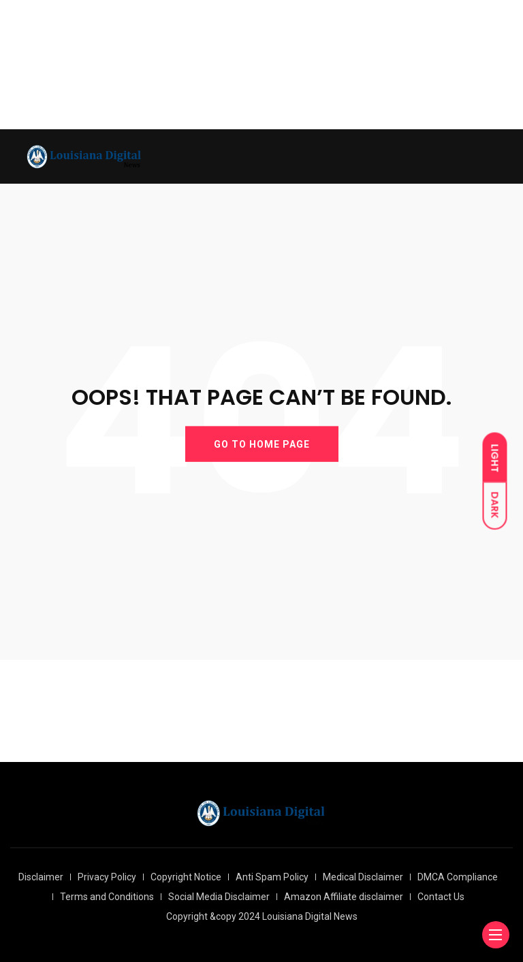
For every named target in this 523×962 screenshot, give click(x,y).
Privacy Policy (107, 877)
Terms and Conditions (107, 896)
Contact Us (440, 896)
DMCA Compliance (457, 877)
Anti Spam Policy (272, 877)
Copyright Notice (185, 877)
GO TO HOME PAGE (262, 443)
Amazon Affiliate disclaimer (343, 896)
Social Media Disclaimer (219, 896)
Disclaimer (40, 877)
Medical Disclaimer (363, 877)
